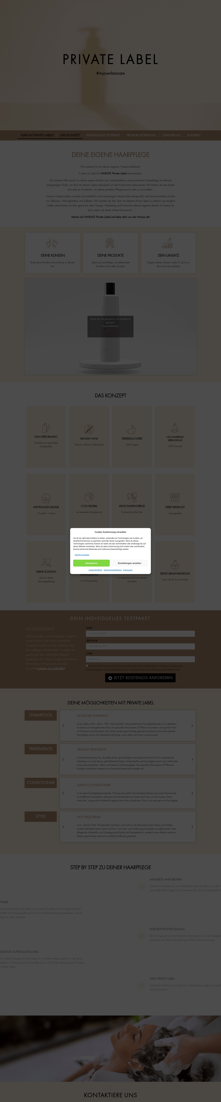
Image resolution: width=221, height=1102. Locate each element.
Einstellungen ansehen (129, 563)
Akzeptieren (91, 563)
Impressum (127, 570)
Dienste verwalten (82, 555)
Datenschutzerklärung (113, 570)
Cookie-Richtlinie (95, 570)
